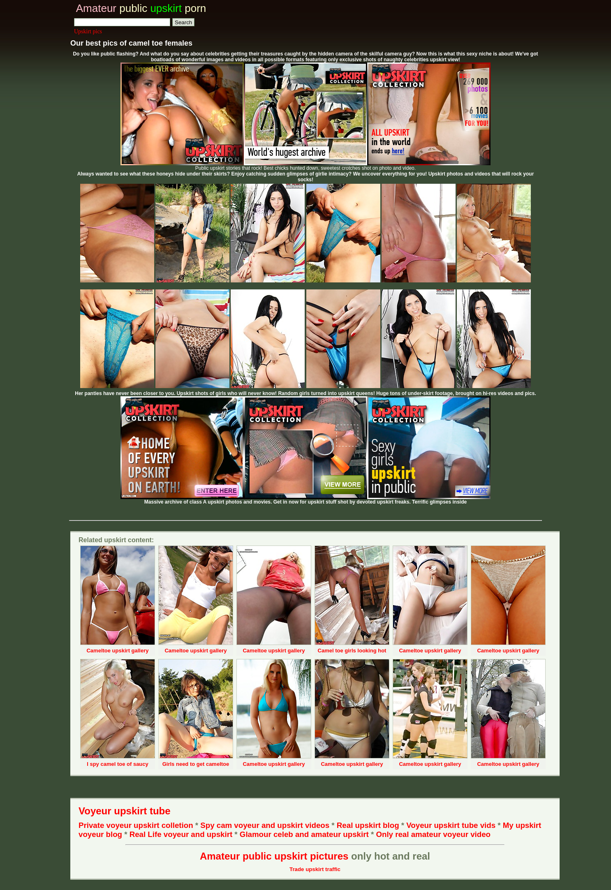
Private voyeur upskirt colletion (136, 825)
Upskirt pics (88, 31)
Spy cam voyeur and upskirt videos (264, 825)
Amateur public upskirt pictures (274, 856)
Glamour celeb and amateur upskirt (305, 834)
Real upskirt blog (368, 825)
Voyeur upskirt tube (125, 810)
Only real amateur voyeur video (433, 834)
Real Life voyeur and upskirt (181, 834)
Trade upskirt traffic (314, 869)
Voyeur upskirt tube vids (450, 825)
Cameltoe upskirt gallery (117, 650)
